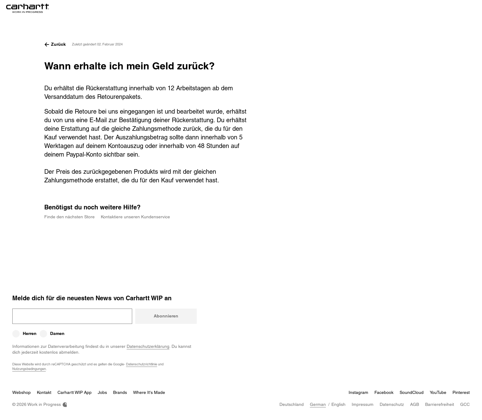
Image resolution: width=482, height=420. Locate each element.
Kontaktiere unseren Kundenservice (135, 216)
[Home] (27, 8)
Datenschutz (392, 404)
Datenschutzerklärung (148, 346)
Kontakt (44, 392)
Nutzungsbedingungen (29, 369)
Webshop (21, 392)
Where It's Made (149, 392)
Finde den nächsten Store (69, 216)
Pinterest (461, 392)
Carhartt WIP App (74, 392)
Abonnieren (166, 315)
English (338, 404)
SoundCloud (412, 392)
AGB (414, 404)
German (318, 404)
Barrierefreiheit (439, 404)
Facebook (383, 392)
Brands (120, 392)
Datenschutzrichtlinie (141, 364)
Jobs (102, 392)
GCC (465, 404)
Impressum (362, 404)
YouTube (438, 392)
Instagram (358, 392)
